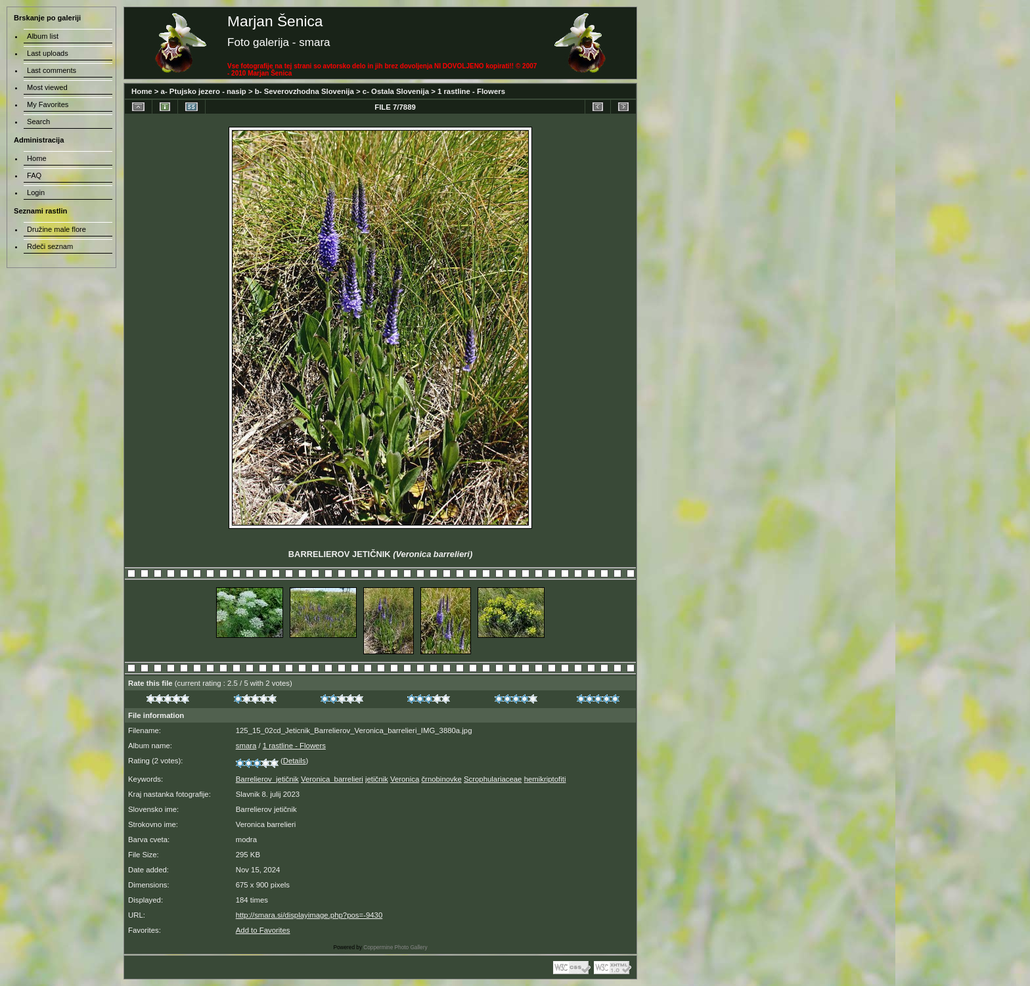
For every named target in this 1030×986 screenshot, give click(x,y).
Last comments (51, 70)
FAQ (34, 175)
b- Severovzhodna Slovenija (304, 91)
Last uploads (47, 53)
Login (36, 192)
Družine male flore (56, 229)
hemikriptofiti (545, 779)
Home (141, 91)
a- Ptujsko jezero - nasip (203, 91)
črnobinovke (441, 779)
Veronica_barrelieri (332, 779)
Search (38, 121)
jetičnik (376, 779)
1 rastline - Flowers (471, 91)
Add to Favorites (263, 930)
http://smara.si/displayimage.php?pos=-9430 (309, 915)
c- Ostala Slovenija (396, 91)
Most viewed (47, 87)
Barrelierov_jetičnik (267, 779)
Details (294, 761)
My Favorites (47, 104)
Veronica (404, 779)
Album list (42, 36)
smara (246, 746)
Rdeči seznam (50, 246)
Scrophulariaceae (493, 779)
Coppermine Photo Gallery (395, 948)
